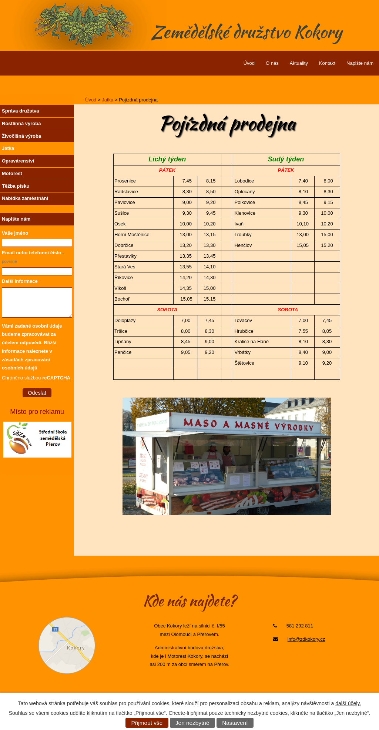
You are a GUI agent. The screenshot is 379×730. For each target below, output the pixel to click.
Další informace (20, 281)
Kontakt (327, 63)
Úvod (249, 63)
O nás (272, 63)
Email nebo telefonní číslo (33, 257)
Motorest (12, 173)
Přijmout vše (147, 723)
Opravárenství (18, 161)
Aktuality (299, 63)
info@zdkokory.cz (306, 639)
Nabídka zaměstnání (25, 198)
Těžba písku (15, 186)
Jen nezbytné (192, 723)
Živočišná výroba (21, 136)
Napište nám (359, 63)
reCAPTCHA (56, 378)
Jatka (107, 100)
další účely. (348, 703)
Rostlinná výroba (21, 123)
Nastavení (235, 723)
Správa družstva (20, 111)
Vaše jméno (15, 233)
